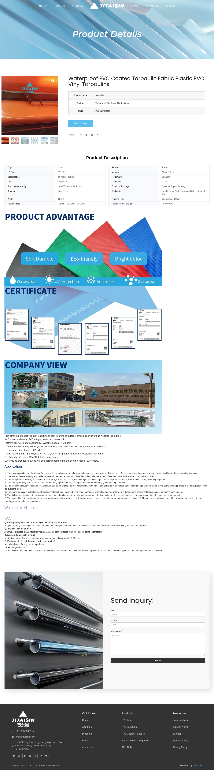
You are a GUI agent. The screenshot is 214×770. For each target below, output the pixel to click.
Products (77, 5)
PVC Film (127, 720)
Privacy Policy (180, 747)
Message (116, 631)
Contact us (152, 5)
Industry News (180, 727)
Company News (181, 720)
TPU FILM (127, 747)
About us (59, 5)
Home (43, 5)
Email (114, 620)
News (134, 5)
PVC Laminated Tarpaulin (135, 740)
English (170, 5)
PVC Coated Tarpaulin (133, 733)
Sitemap (177, 733)
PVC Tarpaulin (129, 727)
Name (114, 610)
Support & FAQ (180, 740)
